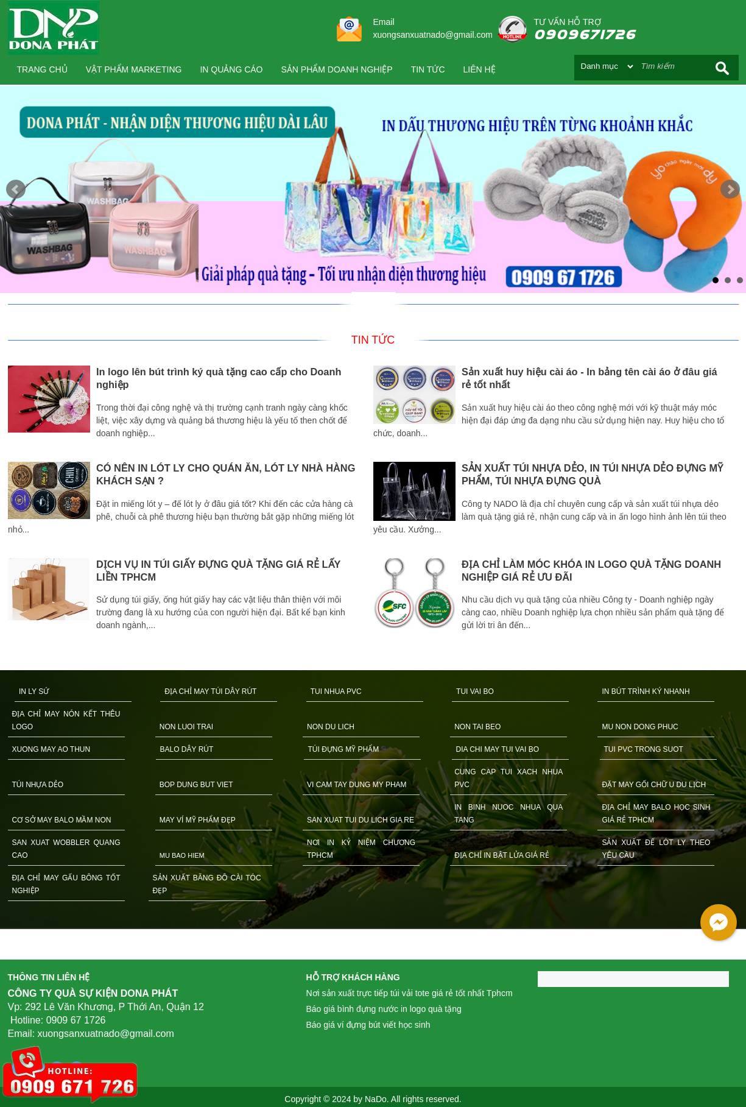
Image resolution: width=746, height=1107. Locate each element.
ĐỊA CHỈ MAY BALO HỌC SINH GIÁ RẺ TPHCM (656, 813)
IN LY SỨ (34, 691)
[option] (190, 500)
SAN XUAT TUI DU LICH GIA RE (360, 820)
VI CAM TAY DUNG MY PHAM (357, 784)
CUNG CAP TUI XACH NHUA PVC (508, 778)
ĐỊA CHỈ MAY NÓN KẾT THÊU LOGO (66, 720)
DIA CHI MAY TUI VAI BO (497, 749)
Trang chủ (42, 69)
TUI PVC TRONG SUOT (643, 749)
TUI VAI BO (475, 691)
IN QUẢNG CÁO (231, 69)
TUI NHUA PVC (336, 691)
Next (730, 189)
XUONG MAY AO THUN (51, 749)
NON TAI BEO (477, 727)
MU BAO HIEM (182, 855)
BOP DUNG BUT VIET (196, 784)
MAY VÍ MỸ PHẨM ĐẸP (198, 820)
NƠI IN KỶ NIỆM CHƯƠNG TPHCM (361, 849)
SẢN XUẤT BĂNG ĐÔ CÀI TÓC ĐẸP (207, 884)
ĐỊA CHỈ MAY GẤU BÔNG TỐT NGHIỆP (66, 884)
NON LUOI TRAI (186, 727)
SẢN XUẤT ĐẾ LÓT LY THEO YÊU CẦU (656, 849)
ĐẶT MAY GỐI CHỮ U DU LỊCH (654, 784)
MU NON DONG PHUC (640, 727)
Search (722, 68)
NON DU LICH (330, 727)
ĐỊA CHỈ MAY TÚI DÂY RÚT (210, 691)
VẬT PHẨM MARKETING (134, 69)
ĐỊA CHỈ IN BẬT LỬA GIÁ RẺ (501, 855)
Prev (16, 189)
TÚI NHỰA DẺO (38, 784)
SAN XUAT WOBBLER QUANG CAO (66, 849)
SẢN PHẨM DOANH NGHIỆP (337, 69)
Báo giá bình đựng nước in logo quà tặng (384, 1009)
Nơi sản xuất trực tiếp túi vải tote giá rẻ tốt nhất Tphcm (409, 993)
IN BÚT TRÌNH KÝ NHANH (645, 691)
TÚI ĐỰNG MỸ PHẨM (343, 749)
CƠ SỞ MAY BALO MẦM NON (61, 820)
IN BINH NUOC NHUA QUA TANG (508, 813)
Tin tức (428, 69)
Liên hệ (479, 69)
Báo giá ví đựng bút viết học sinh (368, 1025)
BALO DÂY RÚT (187, 749)
